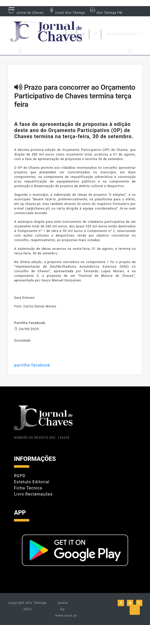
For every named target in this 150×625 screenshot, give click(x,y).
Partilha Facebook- (30, 323)
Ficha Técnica (28, 488)
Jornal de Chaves (26, 13)
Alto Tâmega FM (105, 13)
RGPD (19, 475)
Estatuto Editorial (31, 481)
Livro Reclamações (33, 494)
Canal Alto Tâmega (66, 13)
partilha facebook (32, 365)
